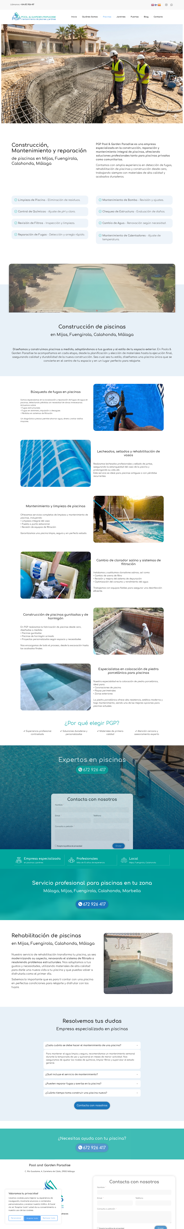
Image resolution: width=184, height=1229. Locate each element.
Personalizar (16, 1218)
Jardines (120, 17)
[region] (33, 1207)
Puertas (135, 17)
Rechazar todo (33, 1218)
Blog (146, 17)
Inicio (74, 17)
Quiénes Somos (90, 17)
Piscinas (107, 17)
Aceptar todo (50, 1218)
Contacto (158, 17)
